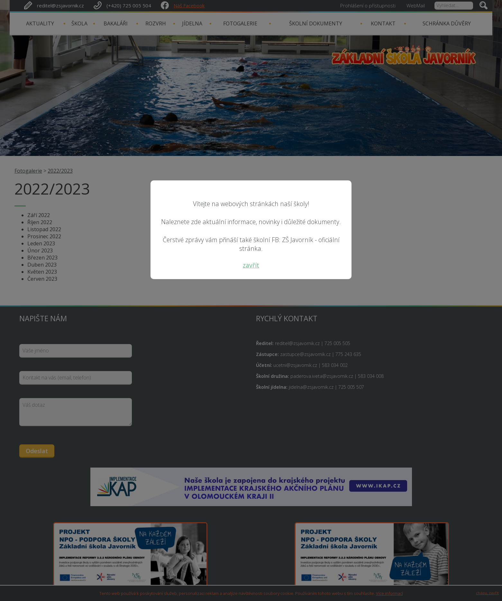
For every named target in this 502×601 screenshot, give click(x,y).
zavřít (251, 265)
